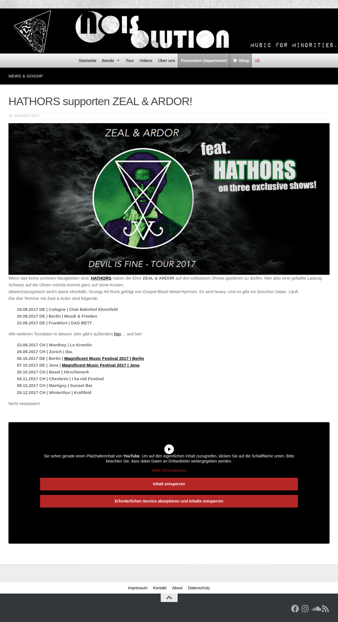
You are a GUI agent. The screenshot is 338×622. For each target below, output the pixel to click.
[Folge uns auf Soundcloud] (315, 609)
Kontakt (159, 588)
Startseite (87, 60)
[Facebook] (295, 609)
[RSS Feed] (326, 609)
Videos (146, 60)
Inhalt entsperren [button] (169, 483)
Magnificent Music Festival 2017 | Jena (101, 365)
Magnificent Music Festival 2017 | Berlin (104, 358)
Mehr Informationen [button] (169, 470)
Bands (111, 61)
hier (117, 333)
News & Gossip (25, 76)
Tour (130, 60)
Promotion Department (204, 60)
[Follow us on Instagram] (305, 609)
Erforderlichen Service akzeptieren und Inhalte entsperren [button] (169, 501)
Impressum (137, 588)
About (177, 588)
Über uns (166, 60)
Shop (244, 60)
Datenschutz (199, 588)
